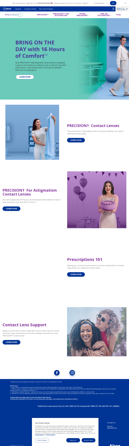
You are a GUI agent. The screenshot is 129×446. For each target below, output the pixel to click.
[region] (65, 432)
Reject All (73, 440)
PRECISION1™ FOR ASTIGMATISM (61, 14)
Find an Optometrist (112, 428)
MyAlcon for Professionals (121, 9)
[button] (100, 3)
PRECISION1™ (43, 15)
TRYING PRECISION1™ (82, 14)
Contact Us (111, 424)
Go (113, 3)
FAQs (118, 15)
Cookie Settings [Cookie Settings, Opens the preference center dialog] (42, 440)
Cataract (18, 9)
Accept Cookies (88, 440)
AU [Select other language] (113, 9)
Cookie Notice (39, 434)
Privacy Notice (50, 434)
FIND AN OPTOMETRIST (103, 14)
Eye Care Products (46, 9)
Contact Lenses (30, 9)
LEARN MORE (25, 77)
